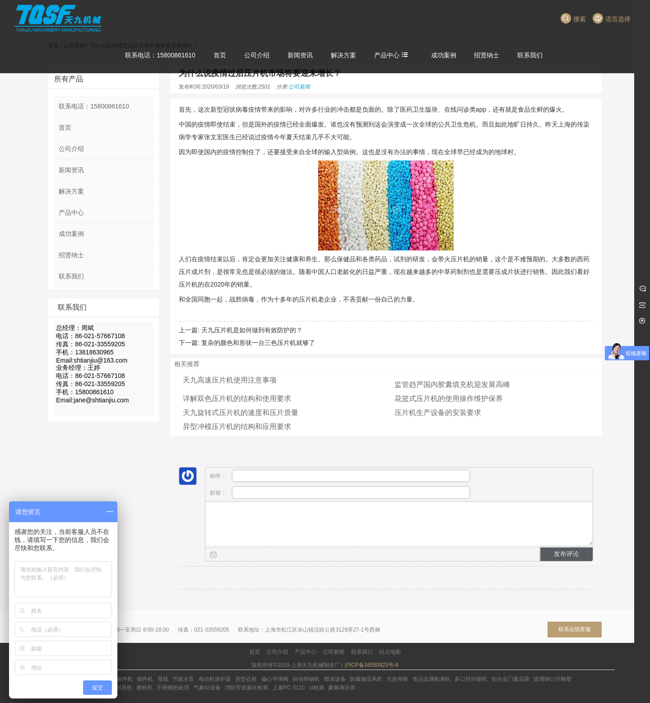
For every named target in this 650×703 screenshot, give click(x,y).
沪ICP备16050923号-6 (371, 665)
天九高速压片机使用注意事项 (230, 380)
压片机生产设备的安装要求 (438, 412)
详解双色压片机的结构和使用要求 (237, 398)
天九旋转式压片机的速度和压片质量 (240, 412)
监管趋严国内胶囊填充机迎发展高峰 (452, 384)
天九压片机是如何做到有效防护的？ (251, 330)
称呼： (340, 476)
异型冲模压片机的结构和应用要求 (237, 426)
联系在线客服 (574, 629)
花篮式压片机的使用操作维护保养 (449, 398)
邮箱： (340, 492)
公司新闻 (299, 87)
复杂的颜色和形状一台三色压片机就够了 (258, 342)
